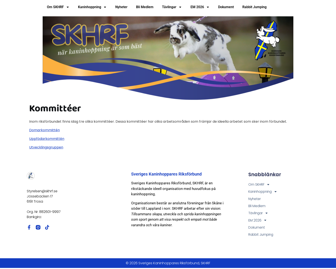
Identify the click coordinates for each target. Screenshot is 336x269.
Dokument (226, 7)
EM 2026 (200, 7)
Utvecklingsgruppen (46, 147)
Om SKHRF (58, 7)
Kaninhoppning (92, 7)
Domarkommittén (44, 130)
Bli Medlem (144, 7)
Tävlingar (172, 7)
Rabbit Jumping (254, 7)
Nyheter (121, 7)
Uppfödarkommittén (46, 138)
